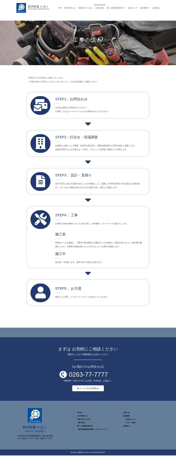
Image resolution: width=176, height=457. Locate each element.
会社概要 (145, 8)
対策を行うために (85, 8)
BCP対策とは (69, 8)
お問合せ (156, 8)
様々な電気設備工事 (116, 8)
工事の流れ (99, 8)
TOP (60, 8)
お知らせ (132, 8)
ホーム (83, 47)
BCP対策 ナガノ (38, 6)
